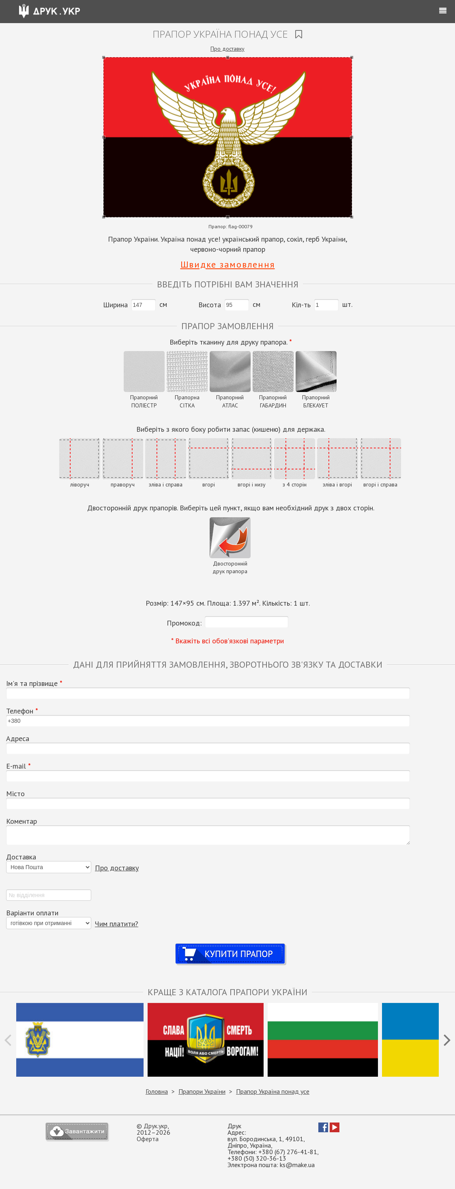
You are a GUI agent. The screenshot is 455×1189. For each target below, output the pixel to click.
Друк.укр (155, 1126)
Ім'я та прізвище (34, 683)
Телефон (22, 711)
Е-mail (18, 766)
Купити (230, 946)
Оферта (148, 1139)
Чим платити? (116, 923)
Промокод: (184, 623)
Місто (15, 794)
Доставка (21, 857)
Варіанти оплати (32, 913)
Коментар (21, 821)
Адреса (17, 739)
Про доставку (227, 48)
